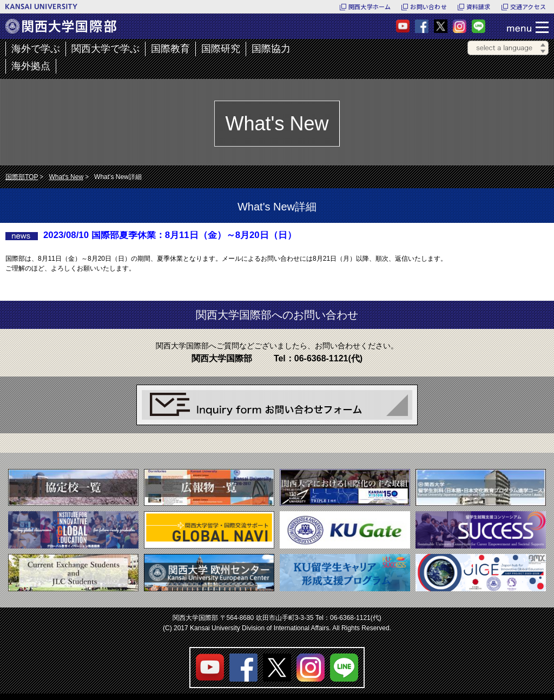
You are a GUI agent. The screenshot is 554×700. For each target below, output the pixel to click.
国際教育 (170, 48)
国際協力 (271, 48)
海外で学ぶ (35, 48)
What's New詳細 (118, 177)
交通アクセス (528, 6)
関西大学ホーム (369, 6)
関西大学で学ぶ (105, 48)
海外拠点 (30, 66)
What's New (66, 177)
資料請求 (478, 6)
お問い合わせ (428, 6)
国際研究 (220, 48)
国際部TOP (21, 177)
